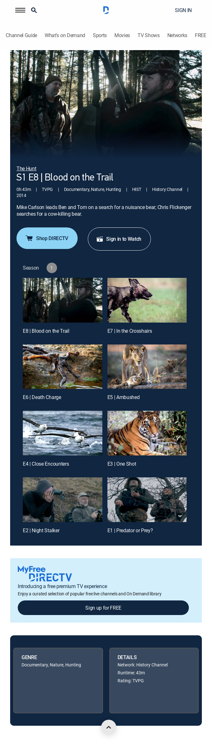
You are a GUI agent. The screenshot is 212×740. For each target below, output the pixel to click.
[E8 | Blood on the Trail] (62, 300)
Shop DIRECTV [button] (46, 238)
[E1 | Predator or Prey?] (147, 499)
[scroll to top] (109, 727)
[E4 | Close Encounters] (62, 433)
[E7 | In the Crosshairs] (147, 300)
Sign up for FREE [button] (103, 607)
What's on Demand (65, 35)
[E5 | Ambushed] (147, 366)
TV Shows (148, 35)
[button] (20, 10)
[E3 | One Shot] (147, 433)
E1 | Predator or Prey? (130, 530)
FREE (200, 35)
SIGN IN (183, 10)
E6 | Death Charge (42, 397)
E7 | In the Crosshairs (129, 330)
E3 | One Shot (121, 463)
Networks (177, 35)
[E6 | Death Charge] (62, 366)
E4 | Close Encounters (46, 463)
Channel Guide (21, 35)
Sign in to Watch (118, 239)
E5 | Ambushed (123, 397)
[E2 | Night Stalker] (62, 499)
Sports (100, 35)
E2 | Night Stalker (41, 530)
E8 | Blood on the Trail (46, 330)
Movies (122, 35)
